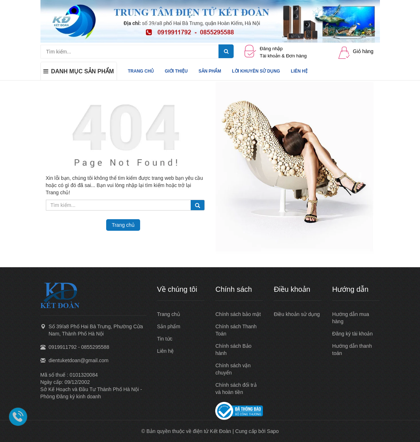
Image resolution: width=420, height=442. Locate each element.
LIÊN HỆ (299, 71)
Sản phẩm (168, 326)
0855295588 (95, 347)
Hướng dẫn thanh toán (352, 349)
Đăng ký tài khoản (352, 334)
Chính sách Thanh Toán (235, 330)
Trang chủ (168, 314)
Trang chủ (123, 225)
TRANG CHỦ (141, 71)
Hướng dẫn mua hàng (350, 317)
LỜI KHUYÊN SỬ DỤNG (256, 71)
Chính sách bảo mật (238, 314)
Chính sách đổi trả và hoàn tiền (235, 388)
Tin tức (165, 339)
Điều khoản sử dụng (297, 314)
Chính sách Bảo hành (233, 349)
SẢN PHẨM (210, 71)
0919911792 (62, 347)
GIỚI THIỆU (176, 71)
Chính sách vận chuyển (233, 369)
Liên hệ (165, 351)
